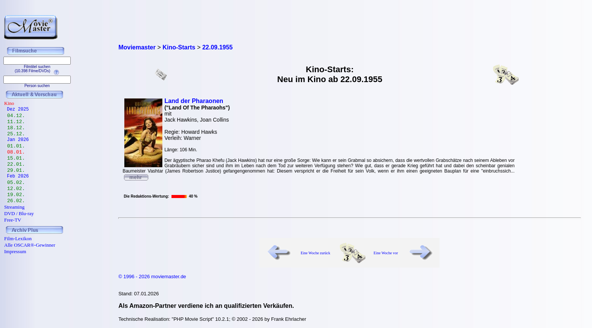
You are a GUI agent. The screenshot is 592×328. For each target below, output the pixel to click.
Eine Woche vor (386, 253)
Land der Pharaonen (193, 101)
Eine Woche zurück (315, 253)
